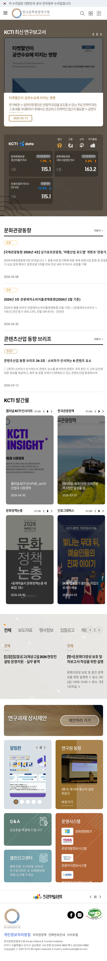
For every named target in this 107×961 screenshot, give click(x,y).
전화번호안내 (56, 935)
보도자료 (25, 630)
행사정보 (46, 630)
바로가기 (67, 802)
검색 (82, 13)
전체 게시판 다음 (99, 630)
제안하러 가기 (80, 720)
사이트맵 (91, 13)
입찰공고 (67, 630)
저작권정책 (40, 935)
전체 (7, 630)
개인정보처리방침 (17, 935)
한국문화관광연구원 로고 (31, 13)
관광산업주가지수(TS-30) (20, 185)
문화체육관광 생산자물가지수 (19, 158)
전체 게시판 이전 (90, 630)
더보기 (97, 230)
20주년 (99, 13)
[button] (101, 34)
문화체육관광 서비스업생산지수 (65, 158)
